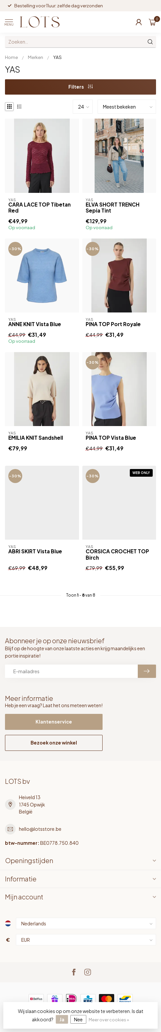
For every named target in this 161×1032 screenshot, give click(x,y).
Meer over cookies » (109, 1019)
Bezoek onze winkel (54, 743)
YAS (57, 57)
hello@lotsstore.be (40, 829)
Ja (61, 1019)
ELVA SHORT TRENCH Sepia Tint (112, 208)
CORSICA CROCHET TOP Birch (117, 554)
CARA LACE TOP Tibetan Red (39, 208)
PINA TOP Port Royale (113, 324)
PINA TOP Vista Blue (111, 438)
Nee (78, 1019)
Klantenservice (54, 722)
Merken (35, 57)
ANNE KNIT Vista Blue (34, 324)
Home (11, 57)
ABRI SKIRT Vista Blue (35, 551)
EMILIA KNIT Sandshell (35, 438)
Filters (80, 87)
